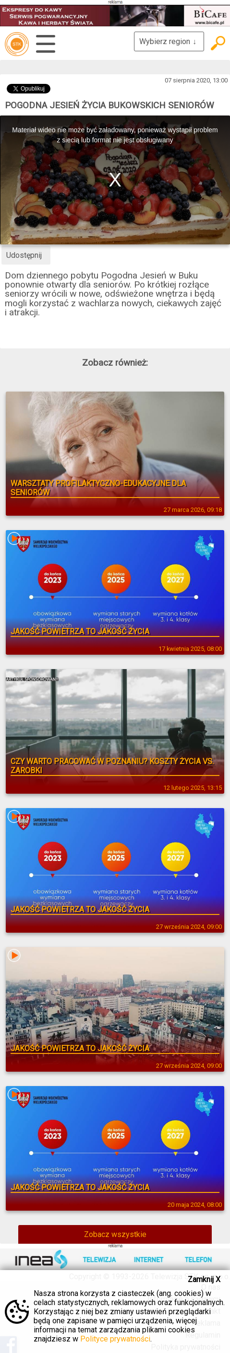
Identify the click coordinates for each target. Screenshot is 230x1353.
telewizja (17, 44)
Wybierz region (169, 41)
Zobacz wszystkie (115, 1234)
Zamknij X (204, 1279)
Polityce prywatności (115, 1338)
